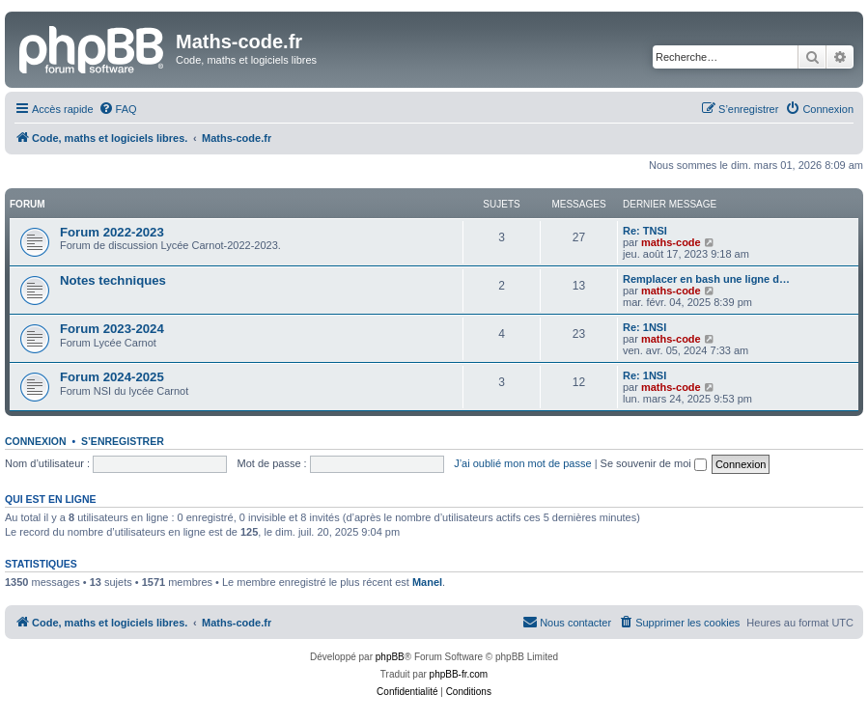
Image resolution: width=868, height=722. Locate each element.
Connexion (36, 441)
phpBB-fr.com (459, 674)
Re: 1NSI (644, 327)
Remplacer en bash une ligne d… (706, 279)
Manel (427, 582)
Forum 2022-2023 (112, 232)
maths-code (671, 242)
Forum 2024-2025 (112, 377)
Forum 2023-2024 (112, 328)
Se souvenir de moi (654, 463)
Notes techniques (113, 280)
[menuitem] (117, 109)
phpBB (390, 657)
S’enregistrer (122, 441)
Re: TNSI (645, 230)
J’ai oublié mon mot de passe (522, 463)
